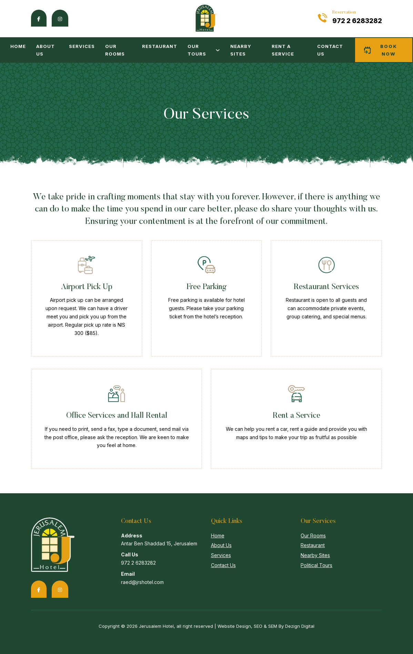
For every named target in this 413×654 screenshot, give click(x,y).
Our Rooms (115, 50)
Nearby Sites (240, 50)
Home (18, 46)
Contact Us (330, 50)
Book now (380, 50)
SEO (258, 626)
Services (82, 46)
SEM (272, 626)
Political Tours (316, 565)
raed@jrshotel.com (142, 582)
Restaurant (159, 46)
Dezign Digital (299, 626)
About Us (45, 50)
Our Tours (197, 50)
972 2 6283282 (357, 21)
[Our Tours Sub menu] (217, 50)
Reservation (344, 12)
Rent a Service (283, 50)
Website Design (234, 626)
